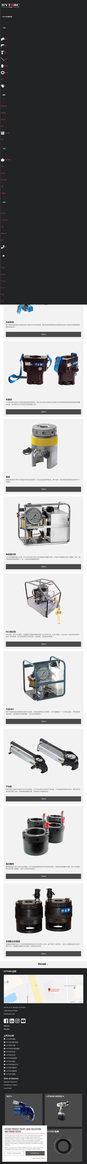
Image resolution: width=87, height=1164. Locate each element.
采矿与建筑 (4, 179)
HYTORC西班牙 (10, 1068)
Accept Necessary (14, 1153)
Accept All (35, 1153)
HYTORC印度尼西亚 (12, 1048)
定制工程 (3, 119)
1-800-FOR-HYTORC (11, 1011)
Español (3, 274)
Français (3, 281)
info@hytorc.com (9, 1014)
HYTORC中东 (9, 1055)
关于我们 (3, 213)
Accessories (8, 1088)
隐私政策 (7, 1026)
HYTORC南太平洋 (11, 1064)
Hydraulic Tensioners (10, 1082)
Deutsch (3, 287)
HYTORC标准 (4, 220)
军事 (2, 186)
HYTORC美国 (9, 1039)
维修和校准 (4, 106)
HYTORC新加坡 (10, 1058)
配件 (2, 79)
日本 (2, 301)
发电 (2, 166)
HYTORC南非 (9, 1061)
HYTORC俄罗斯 (10, 1071)
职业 (2, 240)
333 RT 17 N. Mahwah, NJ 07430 (14, 1007)
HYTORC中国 (9, 1045)
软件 (2, 126)
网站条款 (7, 1029)
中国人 (2, 294)
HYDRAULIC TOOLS (10, 1085)
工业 (4, 148)
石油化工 (3, 173)
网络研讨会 (4, 233)
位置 (2, 226)
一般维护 (3, 193)
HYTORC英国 (9, 1074)
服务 (4, 95)
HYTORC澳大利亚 (11, 1042)
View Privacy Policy (38, 1158)
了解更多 (43, 334)
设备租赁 (3, 112)
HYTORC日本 (9, 1052)
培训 (2, 139)
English (3, 267)
